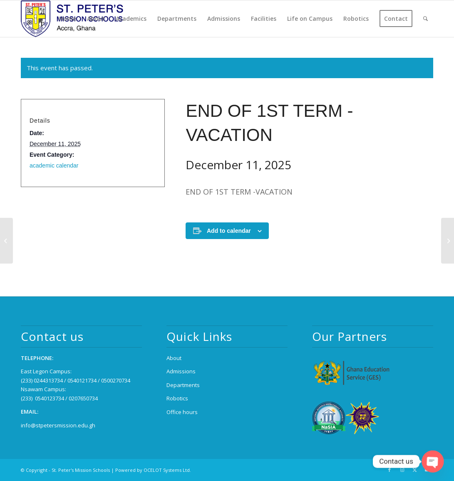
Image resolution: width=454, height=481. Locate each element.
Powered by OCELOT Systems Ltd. (153, 470)
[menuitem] (68, 18)
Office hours (182, 412)
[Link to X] (414, 470)
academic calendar (54, 165)
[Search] (425, 18)
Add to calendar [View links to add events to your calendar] (229, 230)
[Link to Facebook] (389, 470)
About (173, 358)
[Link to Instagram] (402, 470)
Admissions (181, 371)
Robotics (177, 398)
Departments (183, 385)
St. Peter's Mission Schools (81, 470)
